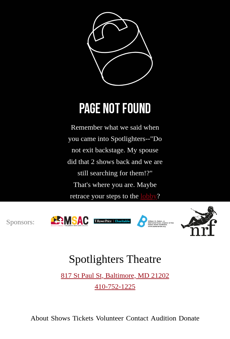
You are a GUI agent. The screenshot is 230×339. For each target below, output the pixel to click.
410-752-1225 (115, 286)
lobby (148, 196)
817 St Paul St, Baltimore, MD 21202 (115, 275)
